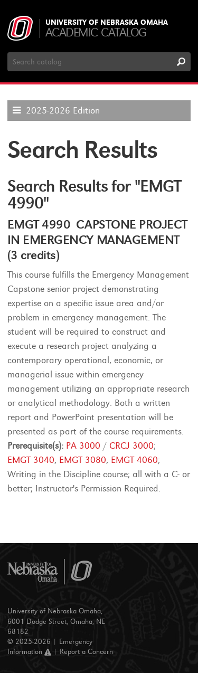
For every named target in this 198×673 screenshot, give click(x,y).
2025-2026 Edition (63, 110)
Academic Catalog (95, 32)
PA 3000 (83, 445)
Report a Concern (86, 652)
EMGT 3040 (30, 460)
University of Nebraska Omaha (106, 23)
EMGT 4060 (134, 460)
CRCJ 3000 (131, 445)
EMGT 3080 (82, 460)
